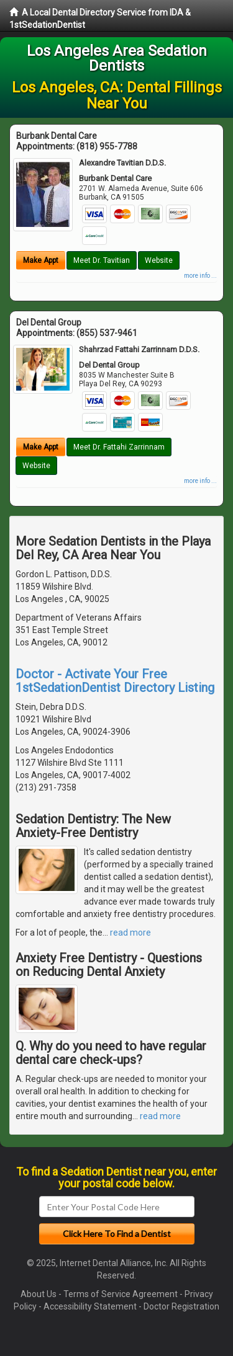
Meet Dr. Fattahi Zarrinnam (119, 447)
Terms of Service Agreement (120, 1294)
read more (130, 932)
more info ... (200, 275)
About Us (39, 1294)
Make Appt (40, 260)
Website (159, 260)
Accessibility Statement (90, 1306)
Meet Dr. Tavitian (101, 260)
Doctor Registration (181, 1306)
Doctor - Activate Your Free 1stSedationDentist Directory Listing (115, 681)
